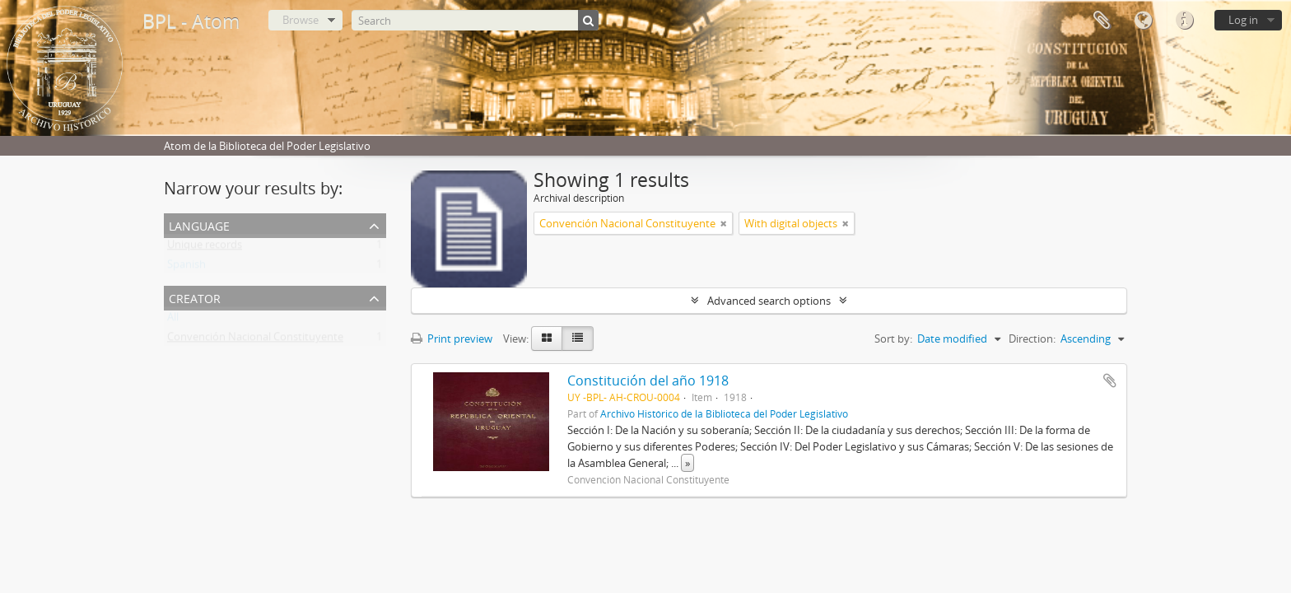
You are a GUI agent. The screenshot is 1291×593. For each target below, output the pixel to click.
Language (1142, 20)
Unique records (204, 247)
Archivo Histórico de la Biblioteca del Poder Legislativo (724, 413)
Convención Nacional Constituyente (255, 340)
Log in (1243, 19)
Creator (195, 297)
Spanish (186, 267)
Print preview (451, 338)
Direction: (1032, 338)
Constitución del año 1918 (648, 380)
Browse (300, 19)
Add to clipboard (1110, 380)
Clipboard (1101, 20)
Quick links (1184, 20)
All (173, 320)
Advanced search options (769, 300)
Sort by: (893, 338)
